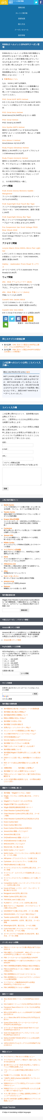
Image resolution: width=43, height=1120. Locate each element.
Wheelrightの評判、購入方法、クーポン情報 (20, 925)
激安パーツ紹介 (8, 994)
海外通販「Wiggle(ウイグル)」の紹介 (17, 793)
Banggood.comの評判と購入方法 (15, 893)
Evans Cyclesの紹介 (11, 822)
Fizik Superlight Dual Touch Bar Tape (18, 204)
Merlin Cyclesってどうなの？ (14, 850)
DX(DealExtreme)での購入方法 (15, 841)
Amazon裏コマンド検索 (11, 627)
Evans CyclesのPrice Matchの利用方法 (18, 828)
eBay (6, 571)
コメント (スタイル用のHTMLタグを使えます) (20, 465)
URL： (4, 456)
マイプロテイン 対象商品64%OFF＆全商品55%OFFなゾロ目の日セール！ (19, 983)
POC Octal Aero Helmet (12, 112)
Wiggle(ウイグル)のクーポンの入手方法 (18, 801)
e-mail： (5, 449)
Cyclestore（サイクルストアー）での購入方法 (20, 861)
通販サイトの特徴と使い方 (12, 788)
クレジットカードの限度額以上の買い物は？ (20, 731)
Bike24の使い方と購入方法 (13, 847)
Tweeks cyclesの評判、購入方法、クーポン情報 (21, 917)
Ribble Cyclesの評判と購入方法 (15, 896)
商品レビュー (7, 1052)
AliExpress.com (10, 564)
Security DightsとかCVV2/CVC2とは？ (18, 740)
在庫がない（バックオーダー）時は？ (17, 727)
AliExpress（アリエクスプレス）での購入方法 (20, 858)
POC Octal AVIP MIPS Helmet (15, 99)
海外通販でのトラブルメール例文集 (16, 743)
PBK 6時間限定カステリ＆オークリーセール (20, 974)
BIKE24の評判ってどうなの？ (14, 844)
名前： (4, 442)
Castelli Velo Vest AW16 (12, 310)
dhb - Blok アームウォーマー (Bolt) (17, 282)
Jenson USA (8, 535)
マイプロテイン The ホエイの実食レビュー (19, 1056)
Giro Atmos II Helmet (11, 140)
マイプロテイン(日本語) (12, 550)
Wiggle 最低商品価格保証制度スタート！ (18, 807)
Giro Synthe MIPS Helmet (13, 127)
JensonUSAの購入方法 (12, 834)
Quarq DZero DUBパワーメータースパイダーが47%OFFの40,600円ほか (21, 1024)
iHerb (6, 557)
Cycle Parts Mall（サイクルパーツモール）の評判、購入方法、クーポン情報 (21, 930)
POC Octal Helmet (10, 120)
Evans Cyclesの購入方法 (13, 825)
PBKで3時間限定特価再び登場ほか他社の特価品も (22, 966)
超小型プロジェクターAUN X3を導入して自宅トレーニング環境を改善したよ (22, 1066)
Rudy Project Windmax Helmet (15, 148)
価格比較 (21, 7)
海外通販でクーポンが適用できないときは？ (20, 771)
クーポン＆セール (21, 30)
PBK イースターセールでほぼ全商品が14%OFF (21, 957)
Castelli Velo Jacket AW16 (13, 300)
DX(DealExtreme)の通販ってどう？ (16, 837)
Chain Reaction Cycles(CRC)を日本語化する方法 (21, 819)
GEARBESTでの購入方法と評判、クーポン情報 (21, 911)
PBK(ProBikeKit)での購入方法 (14, 865)
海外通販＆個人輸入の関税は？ (15, 712)
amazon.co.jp (9, 581)
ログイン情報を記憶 (12, 463)
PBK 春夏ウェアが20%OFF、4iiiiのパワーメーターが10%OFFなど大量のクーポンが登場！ (22, 953)
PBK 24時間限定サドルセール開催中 (17, 987)
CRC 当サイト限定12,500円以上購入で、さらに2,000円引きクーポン (21, 346)
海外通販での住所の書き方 (13, 724)
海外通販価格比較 (8, 595)
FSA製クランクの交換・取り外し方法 (17, 1075)
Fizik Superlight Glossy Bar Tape (16, 217)
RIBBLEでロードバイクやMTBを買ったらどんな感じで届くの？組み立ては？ (22, 1089)
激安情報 (21, 35)
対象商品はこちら (11, 79)
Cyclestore (8, 528)
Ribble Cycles (9, 542)
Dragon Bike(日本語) (11, 519)
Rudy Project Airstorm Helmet (15, 158)
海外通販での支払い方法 (12, 721)
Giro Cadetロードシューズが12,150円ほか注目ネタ (22, 1004)
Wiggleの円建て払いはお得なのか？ (17, 804)
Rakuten (7, 586)
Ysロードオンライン (11, 576)
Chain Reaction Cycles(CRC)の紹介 (16, 810)
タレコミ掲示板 (21, 13)
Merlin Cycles (9, 505)
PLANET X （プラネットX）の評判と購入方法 (20, 903)
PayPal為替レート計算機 (11, 646)
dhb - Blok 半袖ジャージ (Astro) (15, 292)
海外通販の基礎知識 (9, 704)
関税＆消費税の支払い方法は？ (15, 718)
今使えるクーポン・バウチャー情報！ (16, 620)
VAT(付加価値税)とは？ (12, 737)
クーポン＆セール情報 (10, 942)
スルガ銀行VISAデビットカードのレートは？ (20, 734)
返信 (28, 372)
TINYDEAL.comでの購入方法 (14, 899)
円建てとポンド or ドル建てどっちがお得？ (19, 746)
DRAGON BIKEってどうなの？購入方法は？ (20, 914)
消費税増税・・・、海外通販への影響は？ (19, 768)
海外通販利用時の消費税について (16, 715)
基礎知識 (21, 18)
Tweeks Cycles (9, 512)
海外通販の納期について (12, 749)
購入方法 (21, 24)
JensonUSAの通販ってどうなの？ (16, 831)
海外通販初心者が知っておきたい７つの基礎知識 (21, 709)
